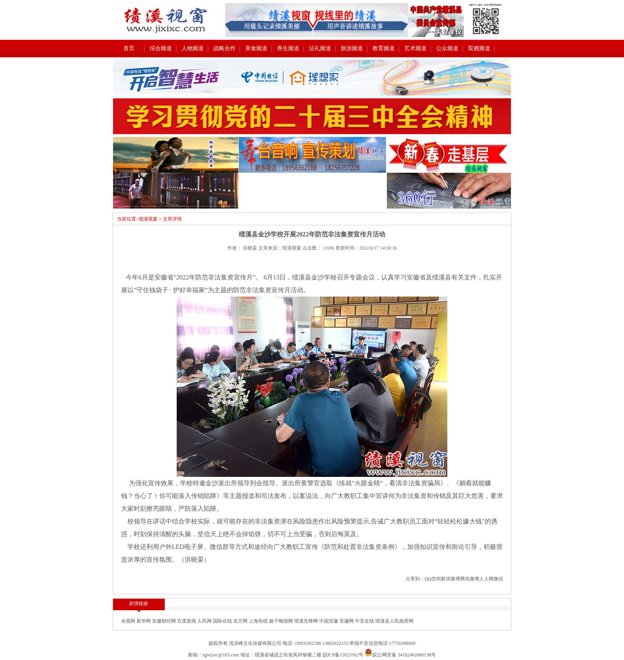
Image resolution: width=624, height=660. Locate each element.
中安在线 (365, 621)
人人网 (486, 579)
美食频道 (256, 48)
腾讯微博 (469, 579)
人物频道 (192, 48)
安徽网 (347, 621)
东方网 (241, 621)
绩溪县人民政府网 (394, 621)
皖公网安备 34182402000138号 (400, 655)
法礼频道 (320, 48)
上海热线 (259, 621)
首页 (129, 48)
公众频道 (447, 48)
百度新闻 (187, 621)
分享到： (415, 579)
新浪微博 (450, 579)
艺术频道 (415, 48)
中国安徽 (329, 621)
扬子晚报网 (281, 621)
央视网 (128, 621)
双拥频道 (479, 48)
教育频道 (383, 48)
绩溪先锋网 (306, 621)
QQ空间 (433, 579)
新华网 (144, 621)
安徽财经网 (164, 621)
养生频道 (288, 48)
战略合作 (224, 48)
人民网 (205, 621)
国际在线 (223, 621)
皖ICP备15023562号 (343, 655)
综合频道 (161, 48)
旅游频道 (352, 48)
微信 (498, 579)
